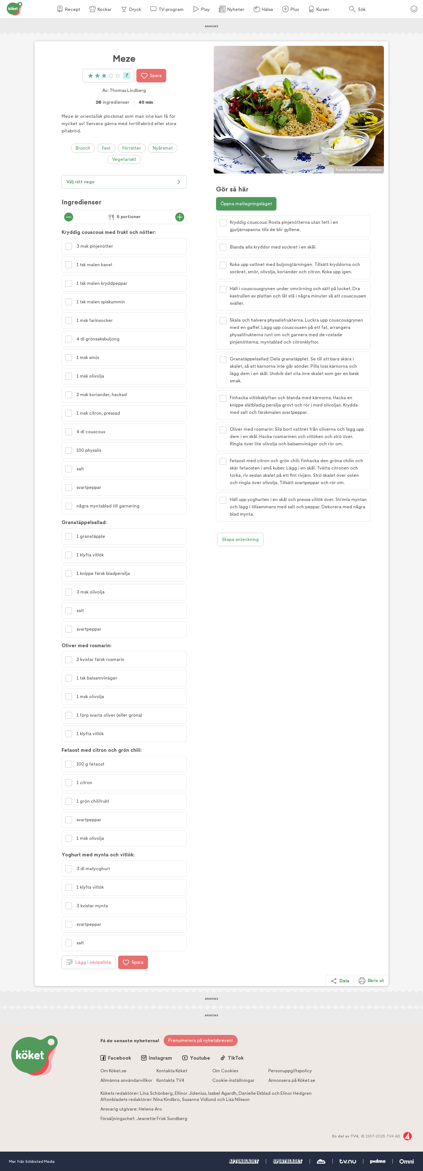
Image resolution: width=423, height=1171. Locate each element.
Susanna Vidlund (199, 1099)
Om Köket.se (113, 1070)
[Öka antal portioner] (179, 217)
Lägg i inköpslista (88, 962)
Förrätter (131, 148)
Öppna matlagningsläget (246, 203)
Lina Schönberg (156, 1093)
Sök (362, 9)
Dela (339, 981)
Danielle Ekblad (254, 1093)
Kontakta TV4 (170, 1080)
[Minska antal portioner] (68, 217)
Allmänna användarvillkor (126, 1080)
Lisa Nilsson (238, 1099)
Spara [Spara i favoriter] (151, 75)
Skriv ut (371, 980)
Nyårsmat (163, 148)
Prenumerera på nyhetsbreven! (200, 1040)
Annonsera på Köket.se (291, 1080)
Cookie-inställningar (233, 1080)
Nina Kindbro (166, 1099)
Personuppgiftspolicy (290, 1070)
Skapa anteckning (240, 539)
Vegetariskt (124, 159)
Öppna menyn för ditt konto (414, 9)
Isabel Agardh (222, 1093)
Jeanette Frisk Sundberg (161, 1118)
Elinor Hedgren (296, 1093)
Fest (106, 148)
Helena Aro (150, 1109)
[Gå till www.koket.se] (14, 8)
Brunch (83, 148)
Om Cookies (225, 1070)
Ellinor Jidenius (190, 1093)
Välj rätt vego (124, 182)
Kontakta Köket (171, 1070)
